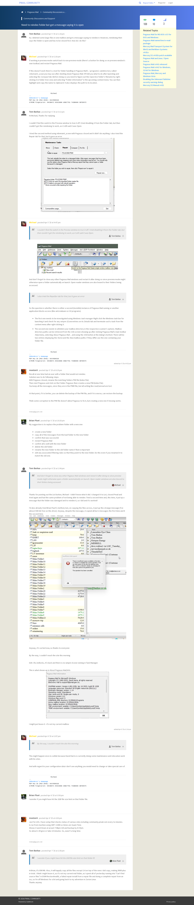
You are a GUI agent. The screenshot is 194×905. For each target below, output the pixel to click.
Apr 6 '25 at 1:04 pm (56, 468)
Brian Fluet (116, 861)
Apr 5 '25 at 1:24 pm (56, 34)
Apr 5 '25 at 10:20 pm (56, 420)
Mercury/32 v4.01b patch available (157, 55)
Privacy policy (171, 902)
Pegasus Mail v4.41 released (155, 64)
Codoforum (29, 902)
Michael (118, 485)
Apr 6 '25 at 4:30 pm (54, 818)
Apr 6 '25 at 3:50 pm (55, 795)
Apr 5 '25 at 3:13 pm (56, 112)
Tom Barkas (116, 236)
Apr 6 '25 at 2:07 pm (52, 736)
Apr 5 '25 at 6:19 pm (54, 370)
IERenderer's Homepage (38, 98)
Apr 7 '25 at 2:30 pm (56, 850)
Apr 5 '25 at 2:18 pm (52, 56)
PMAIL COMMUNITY (29, 2)
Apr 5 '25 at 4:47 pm (52, 222)
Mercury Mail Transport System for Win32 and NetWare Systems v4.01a (157, 49)
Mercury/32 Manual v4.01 (153, 85)
